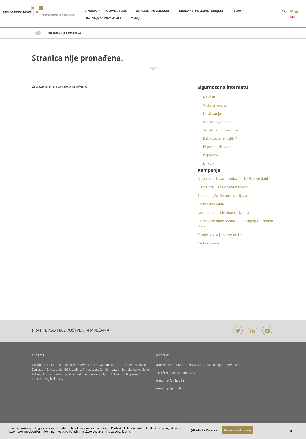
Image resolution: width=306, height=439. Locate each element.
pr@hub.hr (174, 388)
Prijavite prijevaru (217, 146)
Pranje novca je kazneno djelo (221, 234)
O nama (90, 11)
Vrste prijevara (214, 105)
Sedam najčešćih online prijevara (223, 195)
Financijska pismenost (102, 18)
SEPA (237, 11)
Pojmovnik (211, 155)
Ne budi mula (208, 243)
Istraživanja (212, 113)
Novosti (209, 97)
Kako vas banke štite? (220, 138)
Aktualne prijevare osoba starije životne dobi (233, 178)
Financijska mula (211, 204)
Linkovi (208, 163)
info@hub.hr (175, 380)
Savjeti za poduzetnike (220, 130)
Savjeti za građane (217, 122)
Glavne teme (116, 11)
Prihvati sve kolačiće (237, 430)
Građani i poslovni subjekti (202, 11)
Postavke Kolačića (204, 430)
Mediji (135, 18)
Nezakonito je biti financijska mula (225, 212)
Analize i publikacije (152, 11)
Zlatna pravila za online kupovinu (224, 187)
